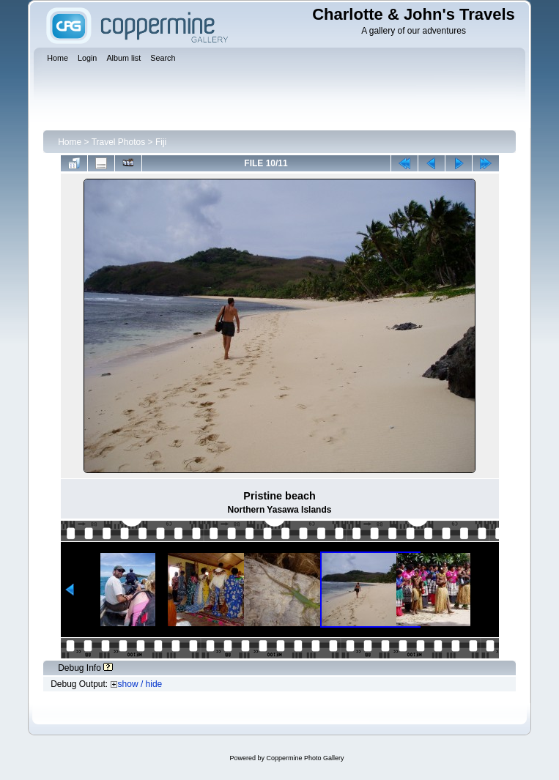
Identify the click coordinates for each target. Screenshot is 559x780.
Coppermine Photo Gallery (305, 758)
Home (69, 142)
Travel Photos (119, 142)
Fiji (160, 142)
